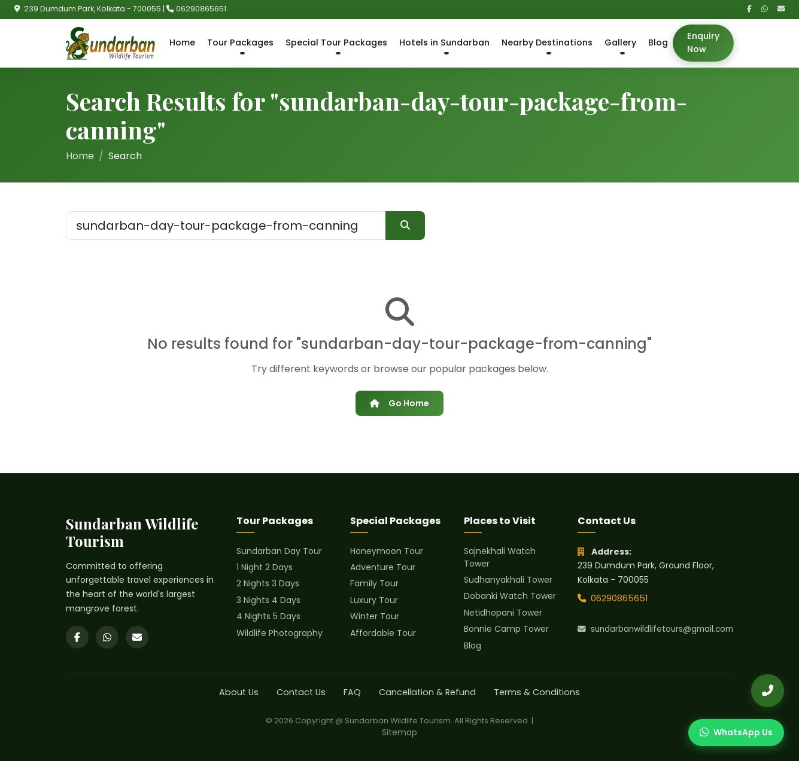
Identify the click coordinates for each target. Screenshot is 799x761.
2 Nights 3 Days (267, 583)
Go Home (399, 403)
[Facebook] (749, 9)
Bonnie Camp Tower (506, 629)
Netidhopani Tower (503, 613)
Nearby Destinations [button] (547, 42)
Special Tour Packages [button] (336, 42)
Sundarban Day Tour (279, 551)
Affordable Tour (383, 633)
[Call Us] (767, 690)
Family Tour (374, 583)
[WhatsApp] (764, 9)
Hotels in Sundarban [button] (444, 42)
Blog (658, 42)
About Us (239, 692)
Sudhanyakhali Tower (508, 580)
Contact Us (301, 692)
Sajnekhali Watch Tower (500, 557)
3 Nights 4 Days (268, 600)
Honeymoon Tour (386, 551)
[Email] (781, 9)
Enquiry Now (703, 42)
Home (182, 42)
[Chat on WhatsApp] (736, 732)
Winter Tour (374, 616)
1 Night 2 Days (264, 567)
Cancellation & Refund (427, 692)
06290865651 (201, 9)
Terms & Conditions (537, 692)
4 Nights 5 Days (268, 616)
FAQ (352, 692)
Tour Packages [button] (240, 42)
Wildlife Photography (279, 633)
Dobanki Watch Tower (510, 596)
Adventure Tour (382, 567)
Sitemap (399, 732)
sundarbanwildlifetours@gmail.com (655, 629)
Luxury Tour (374, 600)
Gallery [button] (620, 42)
